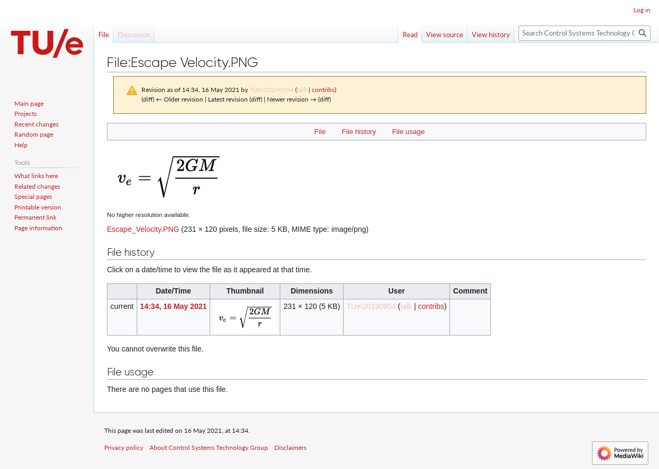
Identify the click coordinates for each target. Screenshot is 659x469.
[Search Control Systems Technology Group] (584, 33)
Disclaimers (290, 447)
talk (302, 90)
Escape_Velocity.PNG (143, 229)
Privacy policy (123, 447)
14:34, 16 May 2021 (173, 306)
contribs (323, 90)
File (320, 132)
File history (359, 132)
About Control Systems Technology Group (208, 447)
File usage (408, 132)
